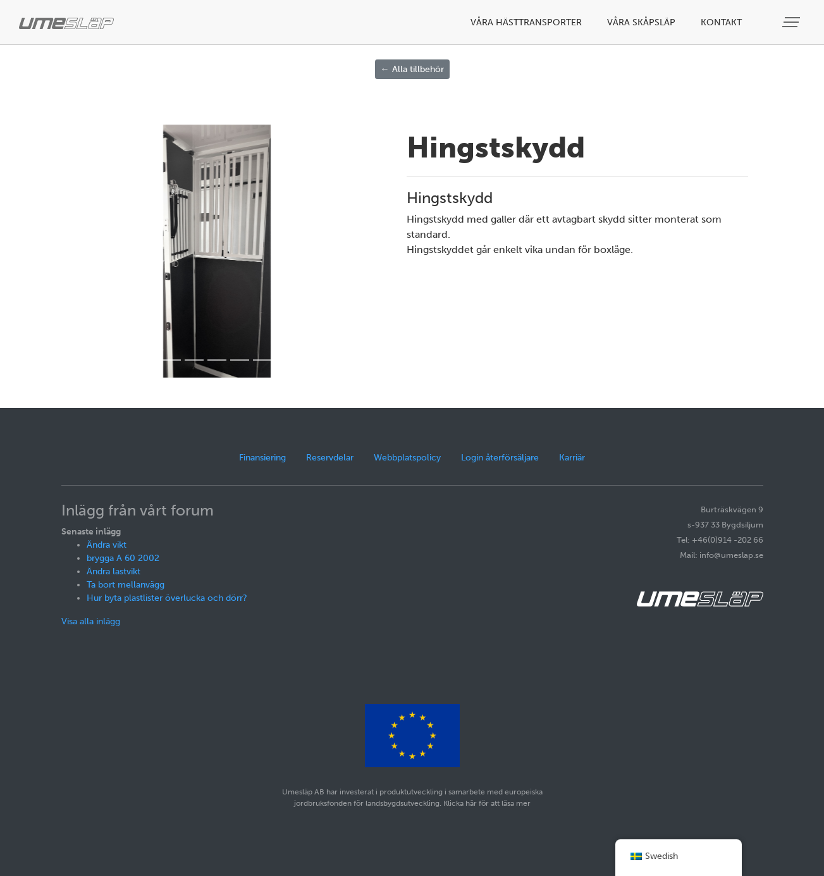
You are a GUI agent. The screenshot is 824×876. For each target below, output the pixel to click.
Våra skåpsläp (641, 22)
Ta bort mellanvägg (125, 584)
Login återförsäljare (500, 457)
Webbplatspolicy (407, 457)
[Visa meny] (792, 22)
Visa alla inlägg (90, 621)
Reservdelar (330, 457)
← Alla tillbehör (412, 69)
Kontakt (721, 22)
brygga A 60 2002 (123, 558)
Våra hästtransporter (526, 22)
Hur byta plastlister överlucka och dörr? (167, 598)
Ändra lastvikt (113, 571)
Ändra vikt (106, 545)
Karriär (572, 457)
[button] (97, 251)
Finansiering (262, 457)
